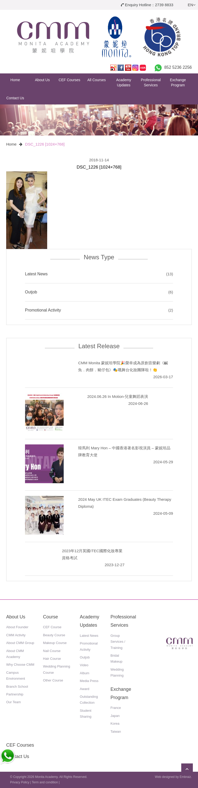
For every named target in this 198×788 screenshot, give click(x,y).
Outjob (31, 292)
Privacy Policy (19, 782)
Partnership (14, 694)
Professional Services (151, 82)
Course (50, 616)
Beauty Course (54, 635)
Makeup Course (55, 643)
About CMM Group (20, 643)
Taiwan (116, 731)
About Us (42, 80)
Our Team (13, 702)
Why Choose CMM (20, 664)
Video (84, 665)
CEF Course (52, 627)
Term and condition (45, 782)
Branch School (17, 686)
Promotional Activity (43, 310)
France (116, 708)
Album (84, 673)
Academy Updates (123, 82)
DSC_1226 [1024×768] (44, 144)
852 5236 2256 (178, 67)
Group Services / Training (118, 642)
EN (192, 5)
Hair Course (52, 659)
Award (84, 689)
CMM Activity (16, 635)
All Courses (96, 80)
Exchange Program (178, 82)
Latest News (36, 274)
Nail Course (52, 651)
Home (15, 80)
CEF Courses (69, 80)
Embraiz (185, 777)
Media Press (89, 681)
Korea (115, 723)
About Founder (17, 627)
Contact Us (15, 98)
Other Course (53, 680)
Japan (115, 716)
